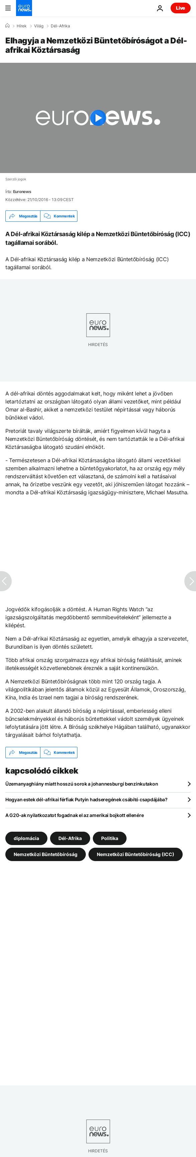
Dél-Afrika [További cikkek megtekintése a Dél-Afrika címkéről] (70, 838)
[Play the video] (98, 118)
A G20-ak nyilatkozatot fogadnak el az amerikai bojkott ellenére (74, 815)
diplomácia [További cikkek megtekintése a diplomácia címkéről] (26, 838)
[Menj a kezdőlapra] (24, 8)
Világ (38, 26)
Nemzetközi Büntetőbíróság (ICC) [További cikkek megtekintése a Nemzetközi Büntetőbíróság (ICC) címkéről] (135, 854)
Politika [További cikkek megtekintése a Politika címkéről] (109, 838)
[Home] (7, 25)
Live (180, 8)
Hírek (22, 26)
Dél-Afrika (60, 26)
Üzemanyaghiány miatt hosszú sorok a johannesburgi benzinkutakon (81, 784)
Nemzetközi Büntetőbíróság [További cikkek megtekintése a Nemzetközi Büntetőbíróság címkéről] (45, 854)
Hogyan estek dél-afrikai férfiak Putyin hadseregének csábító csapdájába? (86, 799)
